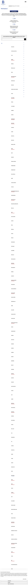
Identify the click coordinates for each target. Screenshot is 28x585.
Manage (9, 582)
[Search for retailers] (7, 39)
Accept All (9, 580)
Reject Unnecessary (11, 583)
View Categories (14, 11)
